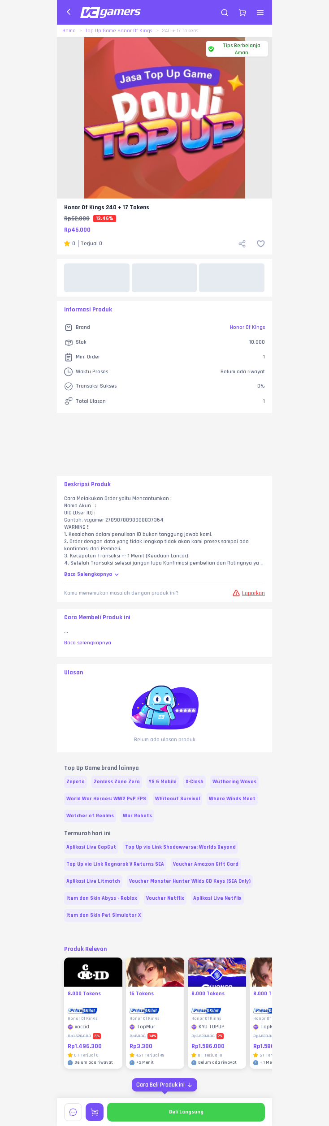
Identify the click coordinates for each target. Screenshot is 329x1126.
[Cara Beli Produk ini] (164, 1084)
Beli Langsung (186, 1112)
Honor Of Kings (247, 327)
